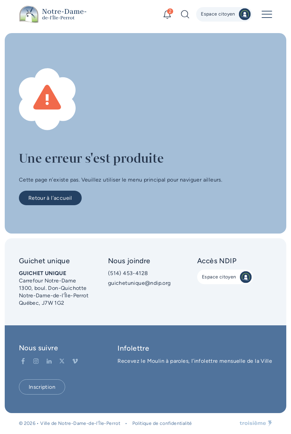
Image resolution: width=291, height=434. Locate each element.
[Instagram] (36, 361)
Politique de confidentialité (162, 423)
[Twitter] (62, 361)
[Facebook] (23, 361)
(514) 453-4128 (128, 273)
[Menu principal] (267, 14)
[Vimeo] (75, 361)
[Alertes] (167, 14)
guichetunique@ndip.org (139, 283)
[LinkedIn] (49, 361)
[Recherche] (185, 14)
